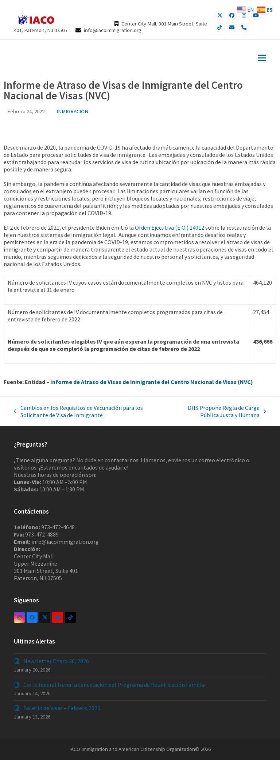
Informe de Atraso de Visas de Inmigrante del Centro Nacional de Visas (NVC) (151, 381)
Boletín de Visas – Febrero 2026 (61, 708)
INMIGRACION (72, 111)
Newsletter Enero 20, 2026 (56, 661)
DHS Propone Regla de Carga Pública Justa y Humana (217, 411)
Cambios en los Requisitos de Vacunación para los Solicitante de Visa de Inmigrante (78, 411)
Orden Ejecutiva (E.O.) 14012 (169, 227)
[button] (262, 58)
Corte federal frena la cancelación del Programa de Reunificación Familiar (114, 684)
